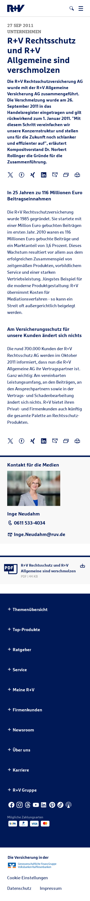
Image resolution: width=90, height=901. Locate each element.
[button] (71, 8)
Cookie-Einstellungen (27, 877)
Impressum (51, 888)
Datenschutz (19, 888)
